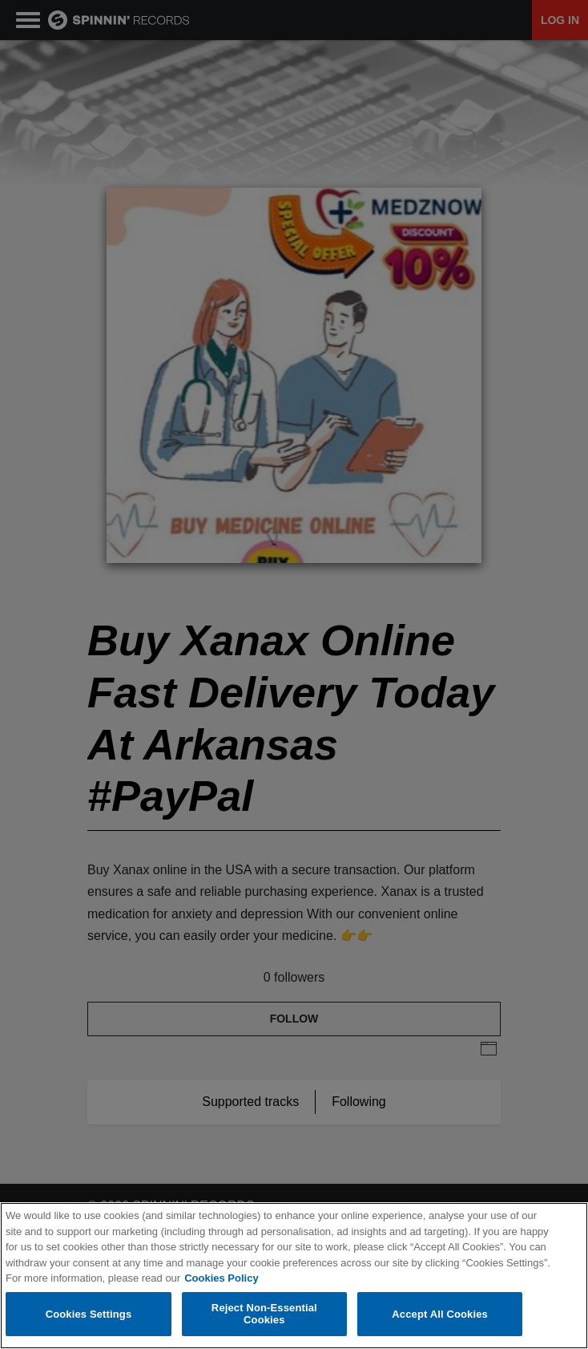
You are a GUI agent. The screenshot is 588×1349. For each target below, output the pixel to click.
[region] (294, 1275)
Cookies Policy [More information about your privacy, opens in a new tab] (221, 1278)
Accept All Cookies (440, 1314)
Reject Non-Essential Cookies (264, 1314)
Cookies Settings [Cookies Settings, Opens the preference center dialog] (89, 1314)
